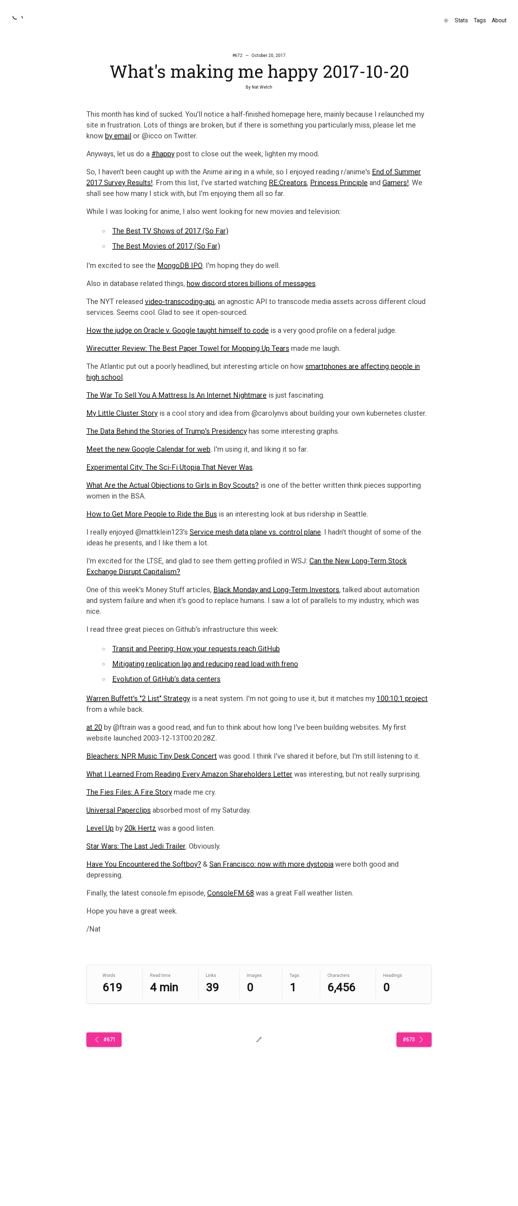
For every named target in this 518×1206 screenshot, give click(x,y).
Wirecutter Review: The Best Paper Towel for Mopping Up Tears (187, 348)
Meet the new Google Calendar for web (148, 449)
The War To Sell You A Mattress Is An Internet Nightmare (176, 395)
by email (118, 135)
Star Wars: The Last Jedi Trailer (136, 846)
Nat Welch (262, 87)
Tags (480, 20)
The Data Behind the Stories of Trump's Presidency (166, 431)
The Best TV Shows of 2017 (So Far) (170, 231)
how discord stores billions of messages (251, 283)
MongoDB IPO (180, 265)
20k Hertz (140, 828)
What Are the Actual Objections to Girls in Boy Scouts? (172, 485)
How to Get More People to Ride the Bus (151, 514)
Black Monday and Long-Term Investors (276, 589)
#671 (103, 1039)
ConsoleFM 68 (230, 893)
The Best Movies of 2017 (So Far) (166, 246)
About (499, 20)
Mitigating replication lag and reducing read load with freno (205, 664)
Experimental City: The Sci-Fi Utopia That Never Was (169, 467)
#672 (237, 55)
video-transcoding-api (179, 301)
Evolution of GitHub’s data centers (166, 679)
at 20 (94, 727)
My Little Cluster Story (122, 413)
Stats (461, 20)
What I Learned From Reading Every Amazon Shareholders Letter (189, 774)
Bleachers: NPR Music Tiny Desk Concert (151, 756)
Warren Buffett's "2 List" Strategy (138, 698)
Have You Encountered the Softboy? (143, 864)
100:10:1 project (402, 698)
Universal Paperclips (118, 810)
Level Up (100, 828)
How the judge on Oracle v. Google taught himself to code (177, 330)
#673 (414, 1039)
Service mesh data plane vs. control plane (255, 532)
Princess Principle (339, 182)
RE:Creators (288, 182)
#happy (162, 153)
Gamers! (395, 182)
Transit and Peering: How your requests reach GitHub (196, 648)
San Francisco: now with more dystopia (271, 864)
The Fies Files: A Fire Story (129, 792)
